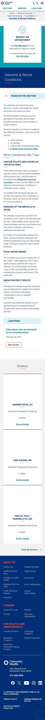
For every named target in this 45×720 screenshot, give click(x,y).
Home (12, 13)
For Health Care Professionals (14, 625)
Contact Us (8, 567)
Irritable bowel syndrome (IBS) (24, 149)
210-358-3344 (20, 46)
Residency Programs (8, 639)
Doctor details (22, 424)
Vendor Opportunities (30, 592)
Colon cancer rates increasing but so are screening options (21, 330)
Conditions (30, 16)
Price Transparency (32, 584)
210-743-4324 (22, 56)
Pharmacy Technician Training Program (11, 646)
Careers (9, 605)
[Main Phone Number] (33, 3)
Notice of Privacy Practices (12, 707)
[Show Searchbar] (37, 3)
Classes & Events (31, 567)
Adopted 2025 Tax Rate (11, 585)
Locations (36, 8)
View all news (13, 345)
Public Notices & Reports (10, 592)
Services (22, 8)
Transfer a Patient (11, 631)
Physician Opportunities (30, 615)
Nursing (7, 614)
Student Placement (32, 638)
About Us (9, 562)
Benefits (27, 610)
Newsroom (29, 578)
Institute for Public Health (11, 579)
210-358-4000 (16, 675)
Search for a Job (11, 610)
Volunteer (8, 597)
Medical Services (25, 13)
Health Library (30, 571)
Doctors (7, 8)
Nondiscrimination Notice (33, 700)
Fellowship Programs (28, 632)
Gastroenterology (14, 16)
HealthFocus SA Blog (10, 572)
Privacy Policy (10, 699)
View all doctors (29, 549)
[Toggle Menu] (42, 3)
